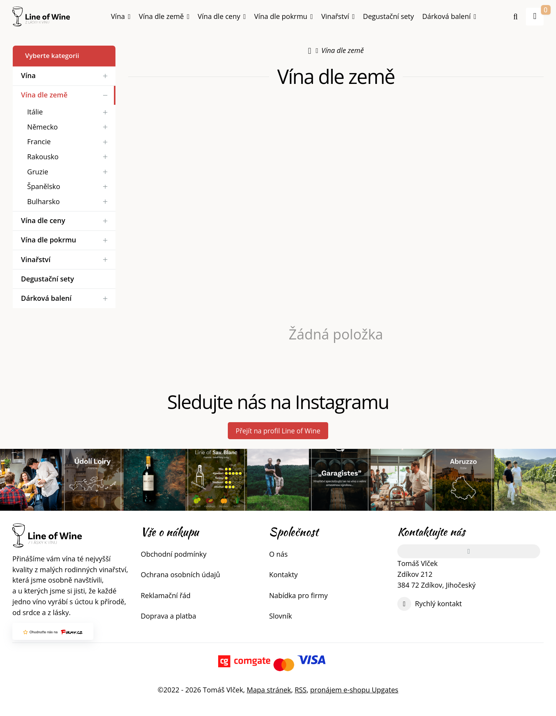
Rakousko (69, 156)
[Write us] (404, 604)
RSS (301, 689)
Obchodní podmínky (173, 554)
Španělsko (69, 186)
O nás (278, 554)
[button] (535, 17)
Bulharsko (69, 201)
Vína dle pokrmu (283, 16)
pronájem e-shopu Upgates (354, 689)
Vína (121, 16)
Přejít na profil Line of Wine (278, 430)
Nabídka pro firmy (298, 595)
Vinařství (338, 16)
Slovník (280, 616)
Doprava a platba (168, 616)
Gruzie (69, 171)
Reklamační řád (165, 595)
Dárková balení (449, 16)
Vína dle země (164, 19)
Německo (69, 127)
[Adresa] (468, 551)
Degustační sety (388, 16)
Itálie (69, 112)
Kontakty (283, 575)
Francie (69, 141)
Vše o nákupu (169, 532)
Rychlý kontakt (439, 603)
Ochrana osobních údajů (180, 575)
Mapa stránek (269, 689)
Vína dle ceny (222, 16)
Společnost (293, 532)
